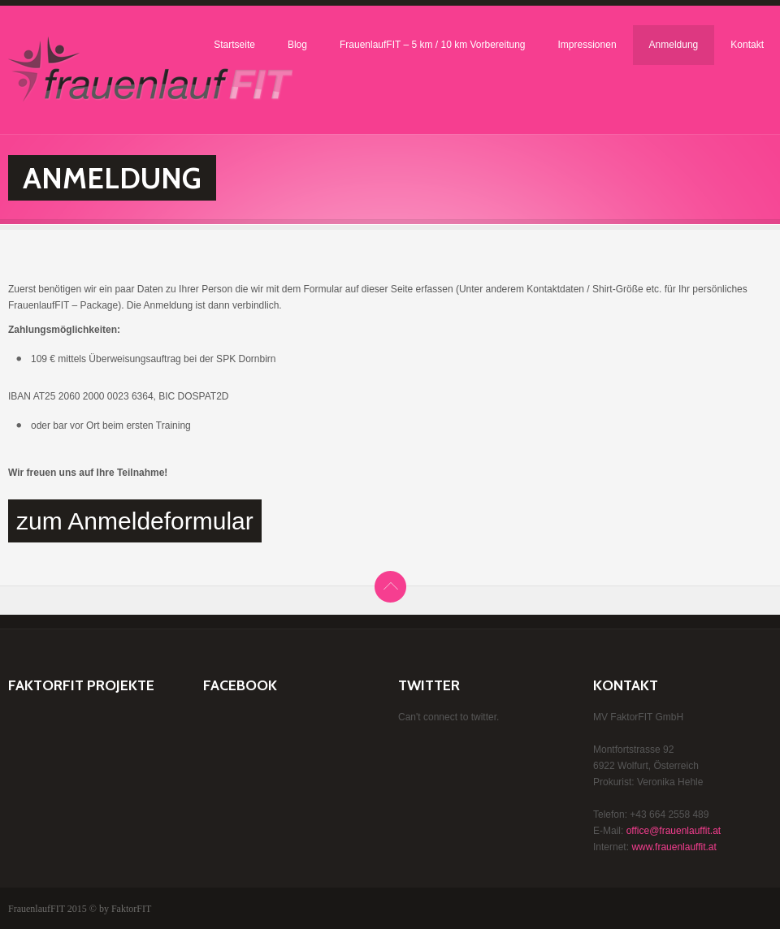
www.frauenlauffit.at (674, 847)
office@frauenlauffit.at (673, 830)
